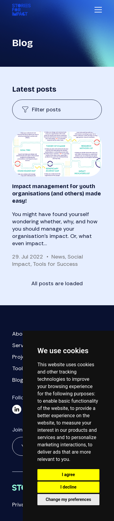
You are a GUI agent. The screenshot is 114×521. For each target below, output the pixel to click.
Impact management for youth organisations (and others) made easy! (56, 193)
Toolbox (22, 368)
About (20, 333)
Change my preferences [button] (68, 499)
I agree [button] (68, 474)
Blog (17, 380)
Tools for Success (55, 264)
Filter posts (46, 109)
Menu (98, 9)
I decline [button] (68, 487)
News (58, 256)
